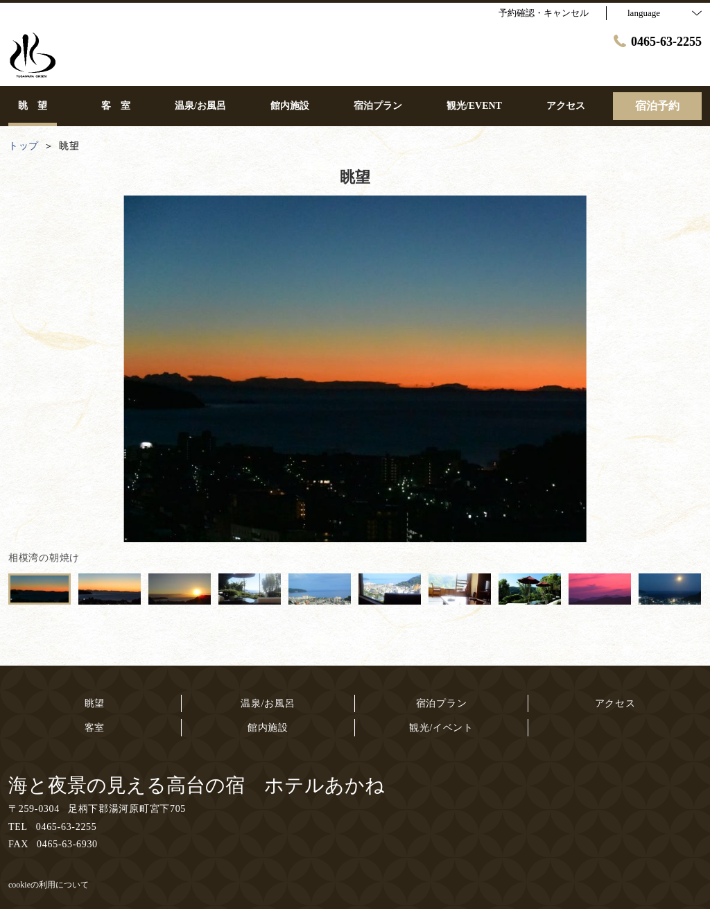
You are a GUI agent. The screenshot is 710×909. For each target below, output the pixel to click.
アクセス (615, 703)
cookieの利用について (48, 885)
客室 (95, 727)
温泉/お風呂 (268, 703)
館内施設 (268, 727)
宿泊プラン (441, 703)
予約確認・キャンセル (544, 13)
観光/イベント (441, 727)
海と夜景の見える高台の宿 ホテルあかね (196, 785)
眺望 (95, 703)
